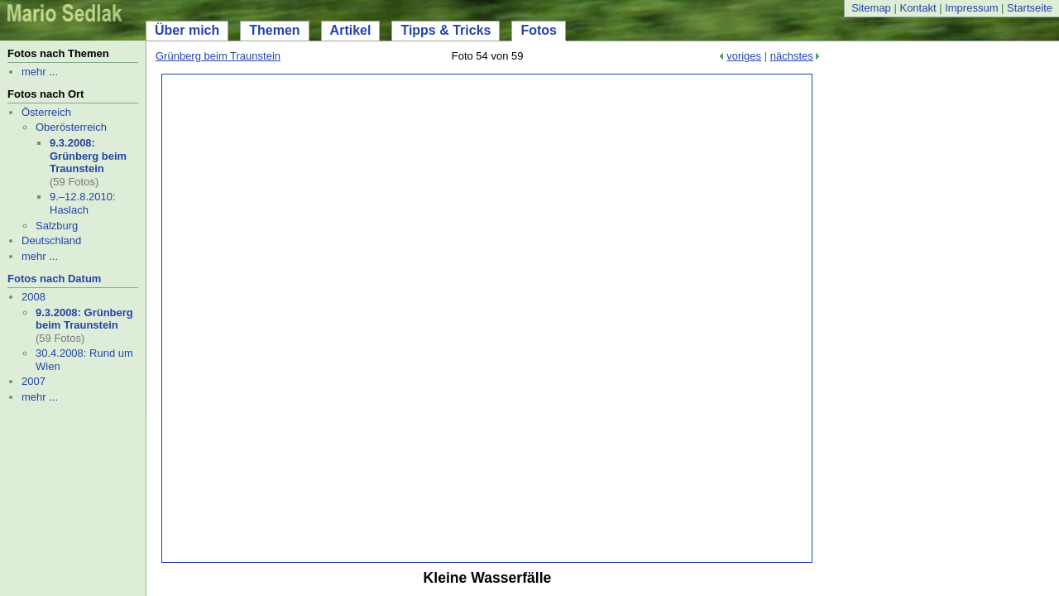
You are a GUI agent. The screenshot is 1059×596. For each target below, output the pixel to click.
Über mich (187, 30)
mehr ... (40, 71)
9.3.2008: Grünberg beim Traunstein (88, 156)
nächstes (791, 56)
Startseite (1029, 8)
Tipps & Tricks (445, 30)
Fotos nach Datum (54, 278)
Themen (274, 30)
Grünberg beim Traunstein (218, 56)
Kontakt (917, 8)
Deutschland (51, 240)
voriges (743, 56)
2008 (34, 297)
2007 (34, 381)
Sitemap (871, 8)
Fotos (538, 30)
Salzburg (57, 225)
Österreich (46, 112)
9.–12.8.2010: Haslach (83, 203)
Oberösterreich (71, 127)
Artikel (350, 30)
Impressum (971, 8)
